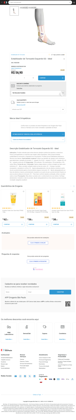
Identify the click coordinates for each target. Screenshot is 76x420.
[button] (14, 11)
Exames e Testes (24, 361)
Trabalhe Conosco (5, 360)
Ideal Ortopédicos (16, 68)
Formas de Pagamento (45, 360)
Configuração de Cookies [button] (64, 368)
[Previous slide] (71, 186)
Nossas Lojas (4, 364)
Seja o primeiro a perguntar (38, 261)
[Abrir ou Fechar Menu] (2, 2)
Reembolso (42, 364)
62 (5, 219)
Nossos (28, 356)
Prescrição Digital (24, 365)
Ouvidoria (3, 362)
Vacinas (22, 359)
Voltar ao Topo (38, 395)
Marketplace (42, 368)
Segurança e (66, 356)
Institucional (5, 355)
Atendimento (43, 355)
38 (55, 219)
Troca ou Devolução (44, 366)
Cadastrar (60, 292)
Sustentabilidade (5, 368)
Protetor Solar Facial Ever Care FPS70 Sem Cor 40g (62, 211)
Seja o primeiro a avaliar (38, 243)
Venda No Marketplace (7, 357)
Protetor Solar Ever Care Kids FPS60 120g (12, 211)
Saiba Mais (19, 88)
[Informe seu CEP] (36, 109)
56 (30, 219)
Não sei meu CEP (21, 104)
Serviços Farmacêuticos (26, 363)
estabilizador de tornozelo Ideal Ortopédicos (38, 134)
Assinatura (23, 368)
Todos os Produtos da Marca (38, 139)
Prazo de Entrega (43, 362)
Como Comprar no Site (45, 357)
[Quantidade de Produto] (24, 78)
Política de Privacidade (64, 359)
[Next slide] (74, 186)
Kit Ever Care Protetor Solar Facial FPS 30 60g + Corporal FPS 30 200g (37, 211)
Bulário (3, 366)
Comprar (51, 78)
